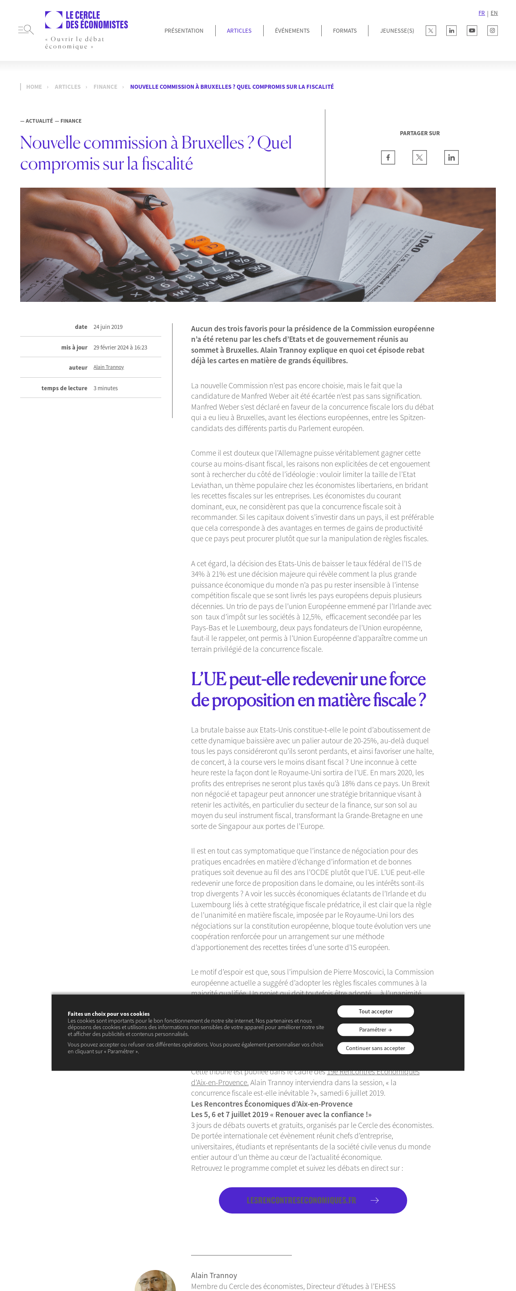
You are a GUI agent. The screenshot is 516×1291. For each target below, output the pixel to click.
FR (482, 13)
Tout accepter (376, 1011)
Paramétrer (372, 1029)
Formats (345, 30)
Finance (105, 86)
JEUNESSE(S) (397, 30)
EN (494, 13)
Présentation (184, 30)
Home (34, 86)
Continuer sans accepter (375, 1048)
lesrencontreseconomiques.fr (301, 1200)
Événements (292, 30)
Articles (239, 30)
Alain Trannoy (109, 367)
